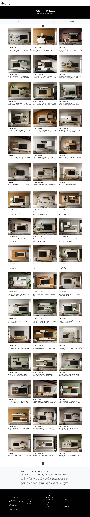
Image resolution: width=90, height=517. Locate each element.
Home (38, 13)
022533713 (12, 504)
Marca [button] (17, 21)
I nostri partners (30, 497)
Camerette (48, 504)
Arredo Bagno (67, 506)
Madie (66, 504)
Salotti (66, 497)
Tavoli (66, 499)
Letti (47, 501)
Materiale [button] (35, 21)
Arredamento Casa (73, 3)
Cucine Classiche (49, 497)
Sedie (66, 501)
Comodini (48, 506)
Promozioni (29, 499)
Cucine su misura (49, 499)
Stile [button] (53, 21)
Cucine (66, 3)
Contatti (86, 3)
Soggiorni (66, 495)
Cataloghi (81, 3)
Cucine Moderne (49, 495)
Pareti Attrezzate (50, 13)
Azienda (62, 3)
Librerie (66, 502)
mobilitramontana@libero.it (17, 502)
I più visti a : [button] (71, 21)
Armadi (47, 502)
